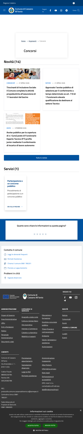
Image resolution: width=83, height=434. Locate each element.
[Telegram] (66, 10)
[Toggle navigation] (4, 10)
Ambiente (45, 336)
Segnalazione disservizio (26, 366)
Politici (3, 331)
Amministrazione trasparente (48, 359)
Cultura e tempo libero (30, 321)
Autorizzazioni (47, 346)
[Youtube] (55, 10)
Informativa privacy (49, 369)
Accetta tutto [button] (33, 425)
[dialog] (41, 421)
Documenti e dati (7, 341)
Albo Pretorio (47, 365)
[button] (41, 430)
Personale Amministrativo (7, 336)
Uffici (3, 323)
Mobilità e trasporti (29, 336)
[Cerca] (78, 10)
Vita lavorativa (27, 325)
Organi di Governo (8, 315)
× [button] (80, 410)
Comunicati (11, 83)
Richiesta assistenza (29, 375)
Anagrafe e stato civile (30, 317)
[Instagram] (60, 10)
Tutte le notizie (41, 157)
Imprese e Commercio (29, 328)
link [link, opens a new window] (62, 421)
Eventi (64, 337)
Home (23, 41)
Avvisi (9, 128)
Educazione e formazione (47, 317)
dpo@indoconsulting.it (50, 389)
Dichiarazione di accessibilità (48, 378)
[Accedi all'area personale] (74, 3)
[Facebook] (49, 10)
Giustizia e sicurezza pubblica (49, 323)
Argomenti (32, 41)
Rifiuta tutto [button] (50, 425)
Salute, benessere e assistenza (49, 341)
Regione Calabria (9, 3)
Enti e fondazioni (7, 327)
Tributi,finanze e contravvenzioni (48, 330)
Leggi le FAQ (26, 372)
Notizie (48, 83)
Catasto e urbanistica (29, 332)
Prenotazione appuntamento (27, 359)
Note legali (46, 372)
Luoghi (64, 333)
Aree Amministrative (9, 319)
